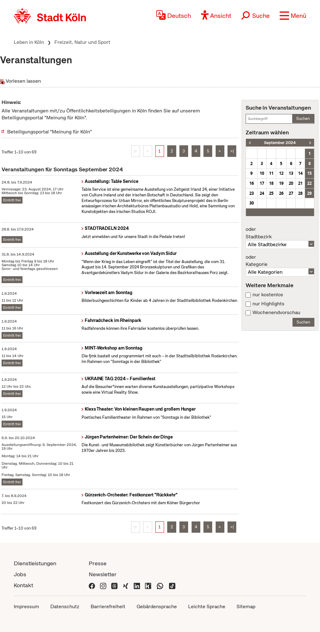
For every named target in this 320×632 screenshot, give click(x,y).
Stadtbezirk (280, 233)
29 (309, 193)
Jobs (20, 574)
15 (309, 173)
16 (251, 183)
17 (262, 183)
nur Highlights (268, 303)
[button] (293, 15)
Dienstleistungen (35, 563)
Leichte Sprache (206, 606)
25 (271, 193)
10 (262, 173)
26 (281, 193)
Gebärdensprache (157, 606)
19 (281, 183)
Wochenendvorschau (276, 312)
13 (291, 173)
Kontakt (23, 585)
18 (271, 183)
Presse (98, 563)
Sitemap (246, 606)
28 (300, 193)
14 (300, 173)
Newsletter (103, 574)
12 (281, 173)
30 (251, 203)
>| (232, 151)
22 (309, 183)
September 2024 (280, 142)
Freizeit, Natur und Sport (82, 42)
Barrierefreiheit (108, 606)
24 (262, 193)
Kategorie (280, 261)
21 (300, 183)
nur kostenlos (267, 294)
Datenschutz (64, 606)
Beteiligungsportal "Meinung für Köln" (49, 131)
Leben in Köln (29, 42)
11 (271, 173)
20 (291, 183)
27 (291, 193)
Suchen (303, 118)
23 (251, 193)
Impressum (26, 606)
